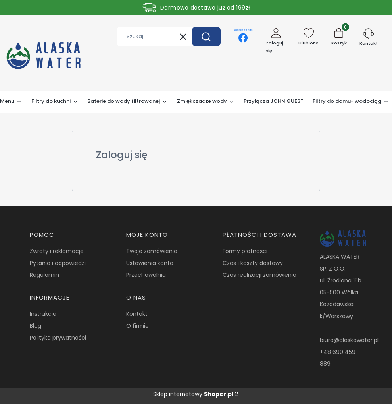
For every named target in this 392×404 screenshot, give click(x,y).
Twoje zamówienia (151, 251)
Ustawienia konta (149, 263)
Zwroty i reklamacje (57, 251)
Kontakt (137, 314)
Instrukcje (43, 314)
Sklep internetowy (193, 394)
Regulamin (44, 275)
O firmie (137, 326)
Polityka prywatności (58, 338)
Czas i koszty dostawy (253, 263)
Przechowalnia (146, 275)
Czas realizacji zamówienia (259, 275)
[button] (206, 36)
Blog (35, 326)
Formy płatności (245, 251)
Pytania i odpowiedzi (58, 263)
